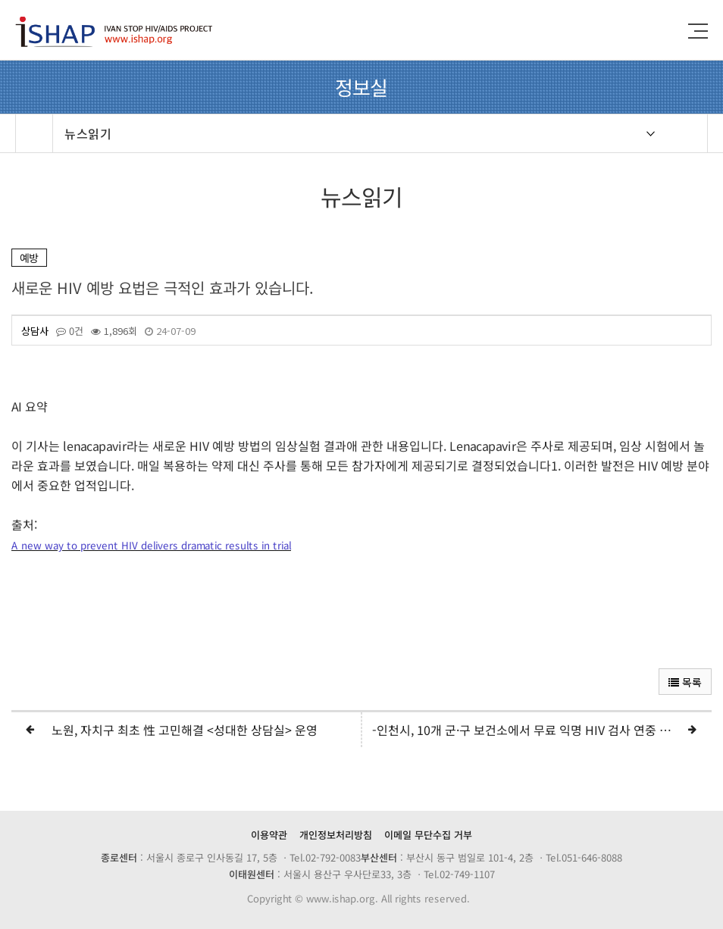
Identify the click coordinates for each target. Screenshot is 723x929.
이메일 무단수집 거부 (428, 834)
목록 (685, 682)
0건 (69, 331)
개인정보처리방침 (335, 834)
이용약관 (269, 834)
